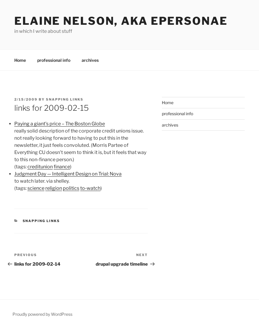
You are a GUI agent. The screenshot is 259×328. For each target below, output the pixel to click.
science (35, 188)
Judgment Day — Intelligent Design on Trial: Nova (68, 174)
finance (62, 167)
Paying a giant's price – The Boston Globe (59, 124)
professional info (53, 60)
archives (90, 60)
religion (53, 188)
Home (20, 60)
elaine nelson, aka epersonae (121, 20)
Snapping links (41, 221)
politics (71, 188)
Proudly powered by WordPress (42, 314)
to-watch (90, 188)
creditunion (40, 167)
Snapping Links (64, 99)
